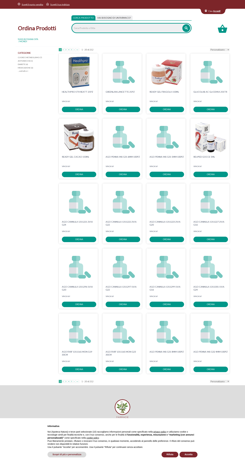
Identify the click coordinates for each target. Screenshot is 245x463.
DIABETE (23, 64)
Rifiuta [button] (170, 454)
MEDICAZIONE (25, 68)
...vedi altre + (23, 71)
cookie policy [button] (93, 438)
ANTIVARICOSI (25, 61)
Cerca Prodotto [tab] (83, 17)
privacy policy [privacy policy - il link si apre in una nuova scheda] (160, 432)
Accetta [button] (188, 454)
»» (77, 49)
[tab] (114, 17)
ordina (79, 109)
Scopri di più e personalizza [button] (66, 454)
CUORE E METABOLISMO (30, 57)
